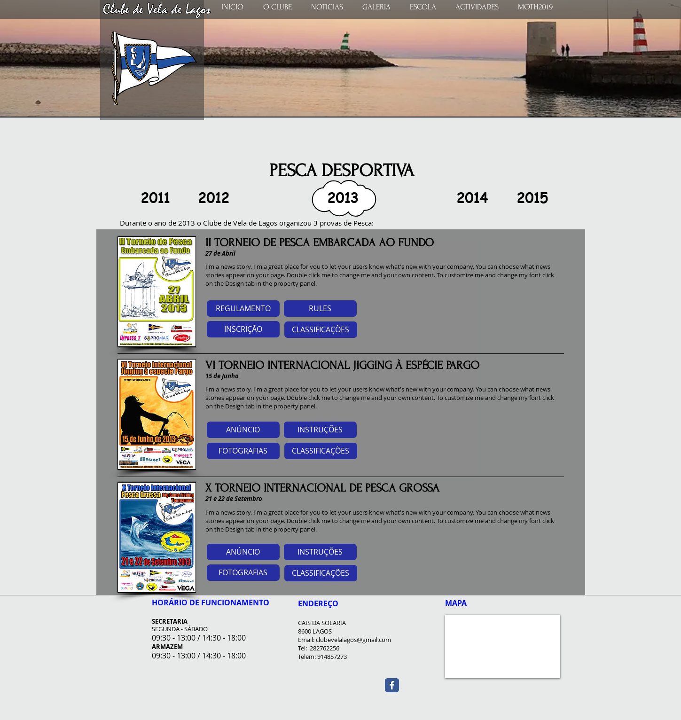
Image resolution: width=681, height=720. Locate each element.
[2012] (214, 197)
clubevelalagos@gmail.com (353, 639)
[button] (343, 197)
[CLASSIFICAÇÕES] (320, 329)
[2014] (472, 197)
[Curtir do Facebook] (512, 682)
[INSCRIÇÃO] (243, 329)
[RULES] (320, 308)
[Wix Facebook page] (392, 685)
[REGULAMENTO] (243, 308)
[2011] (155, 197)
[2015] (532, 197)
